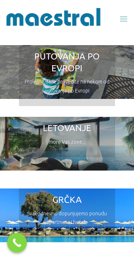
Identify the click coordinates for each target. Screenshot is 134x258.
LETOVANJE (67, 128)
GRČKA (67, 200)
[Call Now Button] (17, 243)
